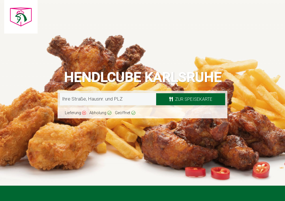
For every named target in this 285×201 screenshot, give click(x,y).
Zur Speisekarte (190, 99)
